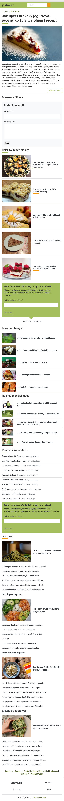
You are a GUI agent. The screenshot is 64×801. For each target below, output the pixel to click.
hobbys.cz (7, 536)
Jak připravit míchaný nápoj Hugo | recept (35, 442)
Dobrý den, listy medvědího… (13, 470)
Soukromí (25, 774)
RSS (49, 789)
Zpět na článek (55, 90)
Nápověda (43, 771)
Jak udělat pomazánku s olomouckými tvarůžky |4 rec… (24, 760)
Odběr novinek (16, 783)
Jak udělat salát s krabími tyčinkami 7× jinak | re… (21, 751)
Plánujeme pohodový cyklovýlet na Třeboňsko (20, 571)
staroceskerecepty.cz (14, 652)
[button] (32, 43)
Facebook (27, 321)
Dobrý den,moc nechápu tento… (14, 466)
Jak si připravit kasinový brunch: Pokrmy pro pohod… (23, 683)
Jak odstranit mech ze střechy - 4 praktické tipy (38, 414)
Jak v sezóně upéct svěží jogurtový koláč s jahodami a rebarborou (45, 164)
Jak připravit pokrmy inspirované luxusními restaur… (22, 625)
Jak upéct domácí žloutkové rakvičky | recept (37, 350)
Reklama (34, 771)
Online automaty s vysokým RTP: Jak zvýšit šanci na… (23, 590)
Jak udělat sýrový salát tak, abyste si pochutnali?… (22, 764)
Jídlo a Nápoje (14, 11)
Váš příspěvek (9, 122)
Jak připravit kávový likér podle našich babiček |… (21, 702)
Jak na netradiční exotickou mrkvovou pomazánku (22, 746)
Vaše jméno (8, 111)
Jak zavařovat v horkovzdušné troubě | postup (20, 648)
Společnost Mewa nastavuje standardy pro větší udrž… (23, 580)
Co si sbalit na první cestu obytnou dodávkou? (20, 576)
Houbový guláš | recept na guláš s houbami (19, 643)
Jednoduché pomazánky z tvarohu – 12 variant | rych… (23, 755)
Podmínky (53, 771)
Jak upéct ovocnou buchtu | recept (32, 387)
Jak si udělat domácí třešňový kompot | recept (37, 433)
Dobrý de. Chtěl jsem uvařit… (13, 480)
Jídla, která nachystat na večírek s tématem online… (22, 741)
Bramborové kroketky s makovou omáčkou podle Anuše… (25, 692)
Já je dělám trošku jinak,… (12, 494)
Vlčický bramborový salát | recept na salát (18, 630)
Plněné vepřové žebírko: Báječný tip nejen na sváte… (23, 697)
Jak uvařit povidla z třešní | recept (32, 362)
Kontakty (18, 771)
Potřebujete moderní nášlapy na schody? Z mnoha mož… (24, 567)
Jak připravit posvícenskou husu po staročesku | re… (23, 706)
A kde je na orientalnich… (11, 499)
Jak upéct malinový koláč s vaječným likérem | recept (44, 267)
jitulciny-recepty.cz (12, 594)
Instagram (38, 321)
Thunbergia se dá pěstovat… (13, 456)
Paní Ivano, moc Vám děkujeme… (15, 489)
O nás (26, 771)
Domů (4, 11)
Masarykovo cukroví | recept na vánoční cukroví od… (22, 634)
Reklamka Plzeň (39, 798)
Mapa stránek (37, 774)
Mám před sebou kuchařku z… (14, 484)
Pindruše (5, 639)
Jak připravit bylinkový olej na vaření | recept (36, 338)
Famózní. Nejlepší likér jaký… (13, 475)
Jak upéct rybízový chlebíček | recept (33, 375)
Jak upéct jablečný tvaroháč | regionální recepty (21, 688)
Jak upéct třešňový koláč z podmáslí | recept (44, 190)
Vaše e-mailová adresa (13, 300)
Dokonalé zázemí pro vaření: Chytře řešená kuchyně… (23, 585)
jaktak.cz (9, 771)
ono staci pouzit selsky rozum (14, 461)
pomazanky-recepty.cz (14, 711)
